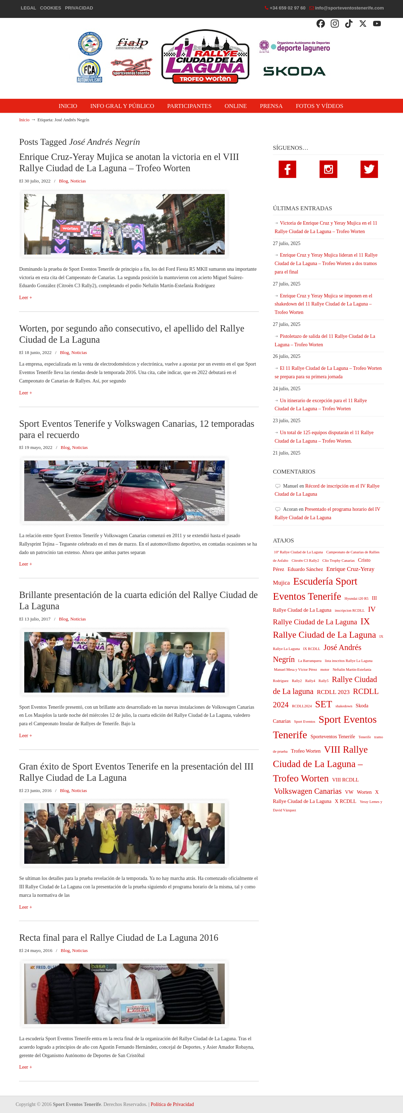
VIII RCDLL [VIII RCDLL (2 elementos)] (345, 780)
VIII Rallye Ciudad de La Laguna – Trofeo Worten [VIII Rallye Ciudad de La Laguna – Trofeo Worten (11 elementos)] (320, 764)
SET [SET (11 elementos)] (323, 704)
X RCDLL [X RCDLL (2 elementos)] (346, 801)
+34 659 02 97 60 (288, 8)
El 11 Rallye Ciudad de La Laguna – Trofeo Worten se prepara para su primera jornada (328, 372)
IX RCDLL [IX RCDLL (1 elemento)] (311, 649)
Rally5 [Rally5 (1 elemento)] (323, 681)
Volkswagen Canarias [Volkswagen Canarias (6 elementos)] (307, 791)
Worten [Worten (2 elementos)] (364, 792)
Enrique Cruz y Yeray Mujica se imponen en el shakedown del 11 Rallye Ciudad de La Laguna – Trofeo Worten (323, 304)
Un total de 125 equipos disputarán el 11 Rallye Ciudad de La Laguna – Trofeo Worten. (324, 437)
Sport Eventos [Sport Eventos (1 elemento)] (304, 721)
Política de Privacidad (172, 1104)
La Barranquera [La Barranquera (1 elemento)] (310, 661)
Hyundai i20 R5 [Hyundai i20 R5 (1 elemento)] (357, 598)
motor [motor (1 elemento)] (324, 669)
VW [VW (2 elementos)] (349, 792)
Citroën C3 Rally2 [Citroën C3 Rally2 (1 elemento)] (305, 560)
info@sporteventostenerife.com (349, 8)
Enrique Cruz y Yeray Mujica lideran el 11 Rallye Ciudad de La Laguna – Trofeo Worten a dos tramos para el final (326, 263)
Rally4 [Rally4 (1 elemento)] (310, 681)
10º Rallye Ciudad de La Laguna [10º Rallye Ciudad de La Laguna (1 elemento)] (298, 552)
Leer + (25, 297)
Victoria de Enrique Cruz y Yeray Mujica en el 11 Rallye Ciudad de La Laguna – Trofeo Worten (326, 227)
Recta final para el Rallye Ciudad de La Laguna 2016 (118, 937)
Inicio (24, 119)
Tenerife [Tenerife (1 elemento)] (364, 737)
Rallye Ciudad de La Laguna (201, 56)
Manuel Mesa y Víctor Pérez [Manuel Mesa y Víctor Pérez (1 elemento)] (295, 669)
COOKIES (50, 8)
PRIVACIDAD (79, 8)
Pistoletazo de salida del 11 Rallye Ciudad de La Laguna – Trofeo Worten (325, 340)
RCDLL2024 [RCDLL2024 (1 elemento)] (302, 706)
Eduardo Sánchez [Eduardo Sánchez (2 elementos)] (305, 569)
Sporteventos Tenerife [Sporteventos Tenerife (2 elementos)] (333, 736)
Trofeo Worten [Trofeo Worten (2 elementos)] (305, 751)
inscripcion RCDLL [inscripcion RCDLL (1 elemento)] (350, 610)
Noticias (78, 181)
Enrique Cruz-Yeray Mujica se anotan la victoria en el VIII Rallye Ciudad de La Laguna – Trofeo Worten (129, 162)
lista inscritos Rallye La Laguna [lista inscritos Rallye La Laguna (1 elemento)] (349, 661)
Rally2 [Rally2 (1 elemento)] (297, 681)
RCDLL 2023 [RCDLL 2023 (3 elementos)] (333, 692)
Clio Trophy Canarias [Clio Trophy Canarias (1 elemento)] (338, 560)
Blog (63, 181)
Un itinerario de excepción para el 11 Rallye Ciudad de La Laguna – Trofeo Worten (321, 405)
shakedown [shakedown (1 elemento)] (343, 706)
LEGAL (28, 8)
